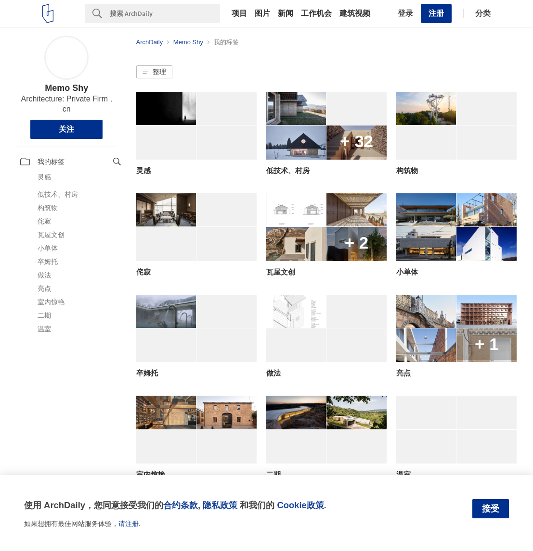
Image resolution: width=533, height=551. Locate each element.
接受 (490, 508)
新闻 (285, 13)
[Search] (165, 13)
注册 (436, 13)
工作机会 (316, 13)
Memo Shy (66, 88)
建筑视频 (354, 13)
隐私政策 (220, 505)
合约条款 (180, 505)
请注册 (128, 523)
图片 (262, 13)
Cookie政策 (300, 505)
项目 (239, 13)
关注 (66, 129)
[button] (154, 72)
